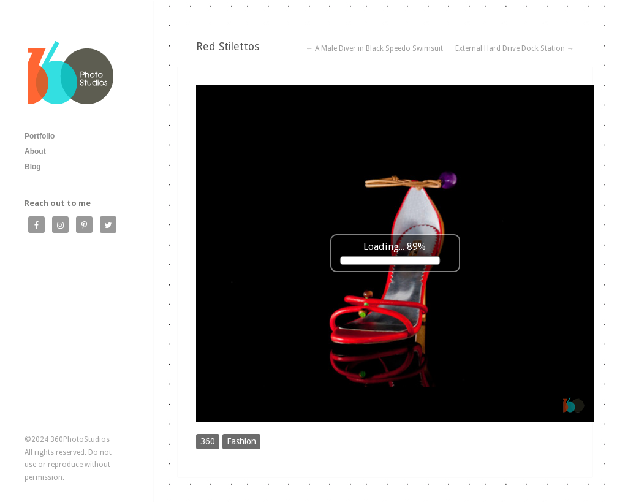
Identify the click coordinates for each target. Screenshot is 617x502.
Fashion (241, 441)
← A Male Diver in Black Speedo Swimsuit (374, 48)
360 (207, 441)
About (35, 151)
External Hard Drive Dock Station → (514, 48)
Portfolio (40, 136)
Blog (33, 166)
